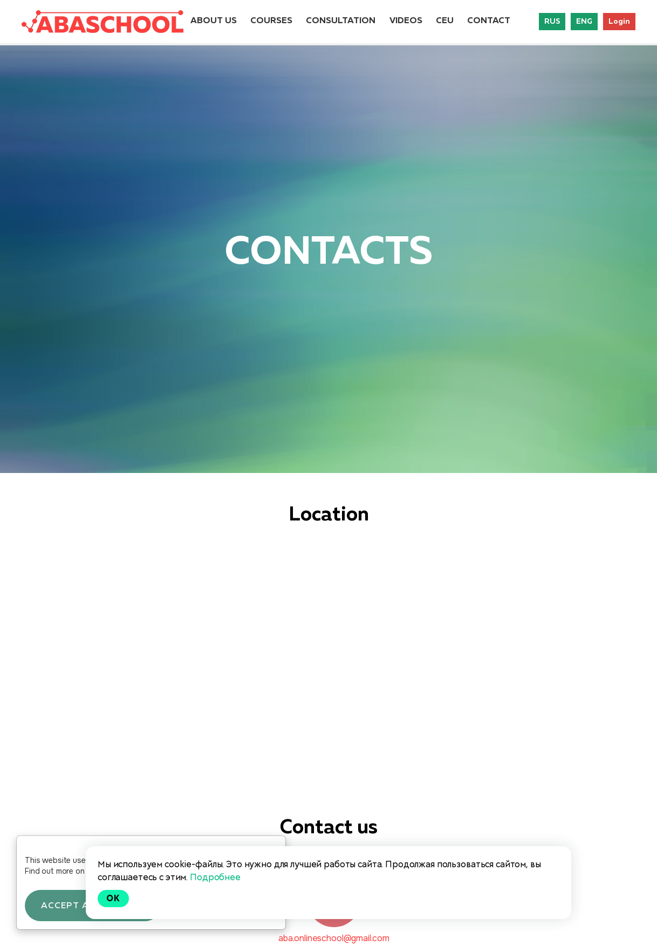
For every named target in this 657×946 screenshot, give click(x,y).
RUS (552, 21)
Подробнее (215, 877)
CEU (445, 21)
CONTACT (488, 21)
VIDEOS (405, 21)
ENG (584, 21)
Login (619, 21)
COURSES (271, 21)
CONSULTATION (340, 21)
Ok (113, 898)
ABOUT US (213, 21)
